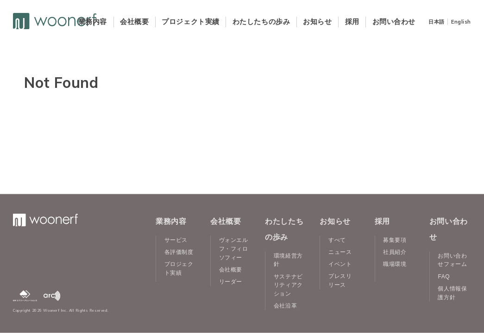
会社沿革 (285, 305)
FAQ (444, 276)
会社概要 (134, 21)
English (461, 21)
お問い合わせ (393, 21)
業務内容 (92, 21)
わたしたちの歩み (261, 21)
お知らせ (317, 21)
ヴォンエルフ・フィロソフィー (233, 249)
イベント (340, 264)
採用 (352, 21)
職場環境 (394, 264)
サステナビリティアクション (288, 285)
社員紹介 (394, 252)
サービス (176, 240)
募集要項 (394, 240)
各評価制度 (179, 252)
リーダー (230, 281)
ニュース (340, 252)
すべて (337, 240)
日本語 (436, 21)
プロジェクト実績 (190, 21)
